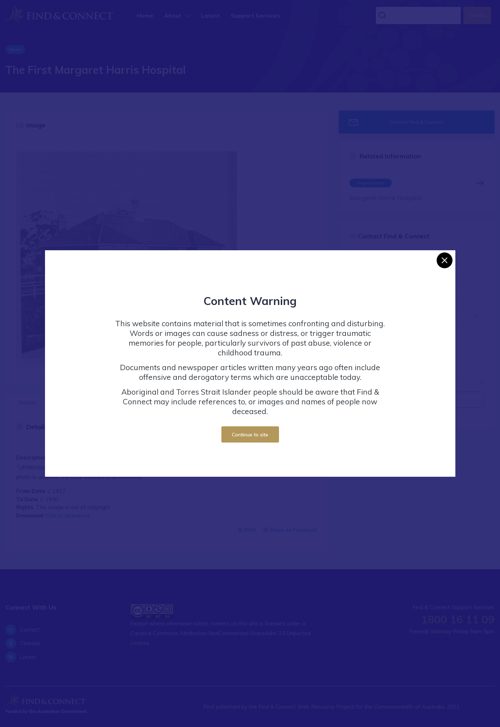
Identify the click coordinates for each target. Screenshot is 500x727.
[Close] (444, 260)
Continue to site (250, 434)
